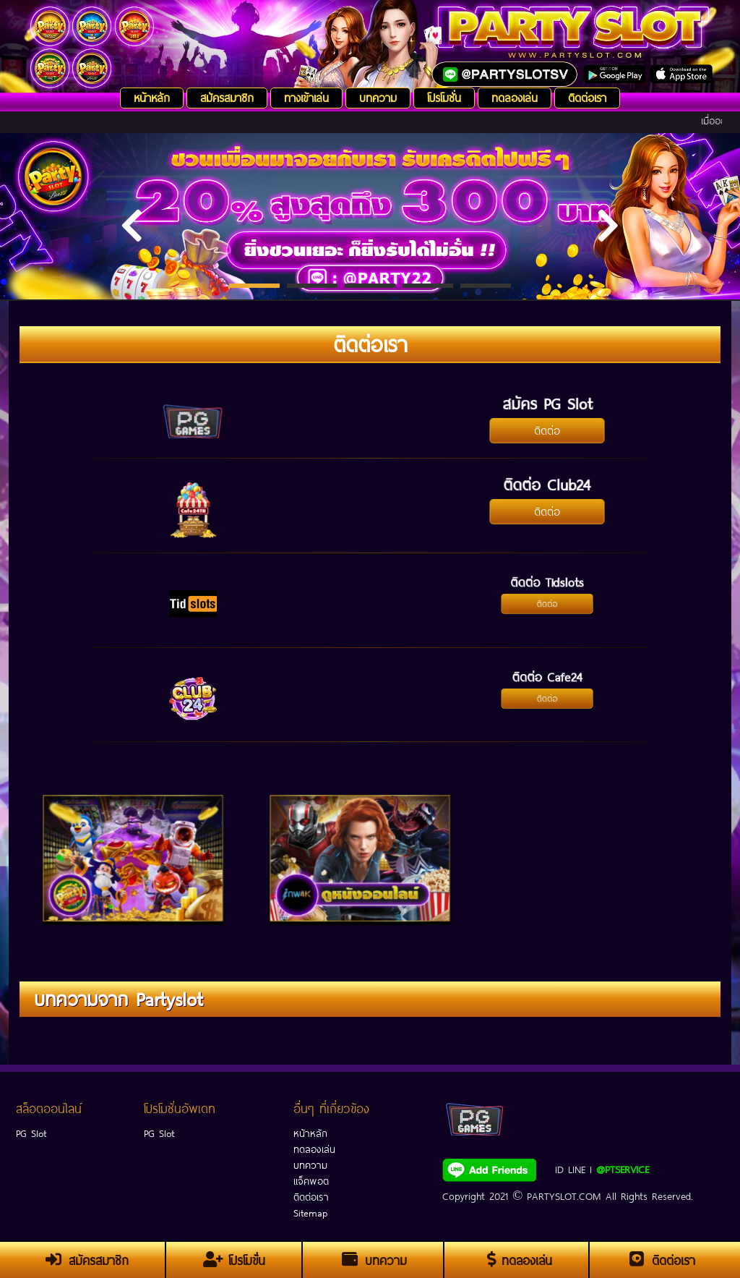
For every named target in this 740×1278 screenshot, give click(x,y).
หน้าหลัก (152, 97)
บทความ (378, 97)
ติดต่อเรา (587, 97)
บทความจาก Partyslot (118, 997)
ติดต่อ (546, 429)
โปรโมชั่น (444, 97)
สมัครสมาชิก (227, 97)
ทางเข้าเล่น (306, 97)
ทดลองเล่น (514, 97)
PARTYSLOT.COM (564, 1195)
